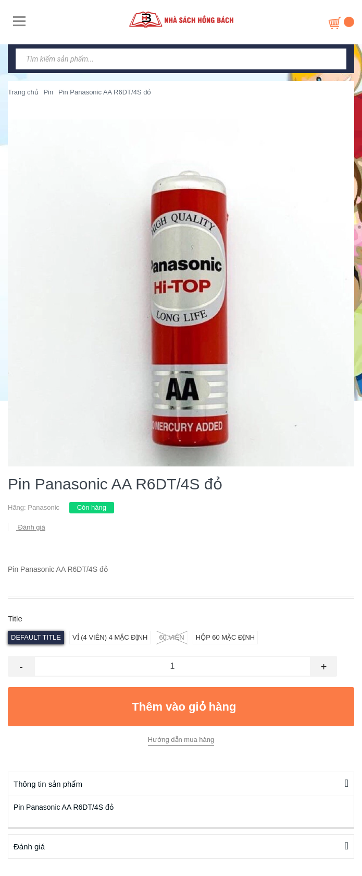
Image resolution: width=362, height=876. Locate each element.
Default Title (36, 637)
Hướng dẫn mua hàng (181, 739)
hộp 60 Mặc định (225, 637)
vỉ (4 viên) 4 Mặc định (109, 637)
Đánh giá (30, 527)
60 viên (171, 637)
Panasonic (43, 507)
